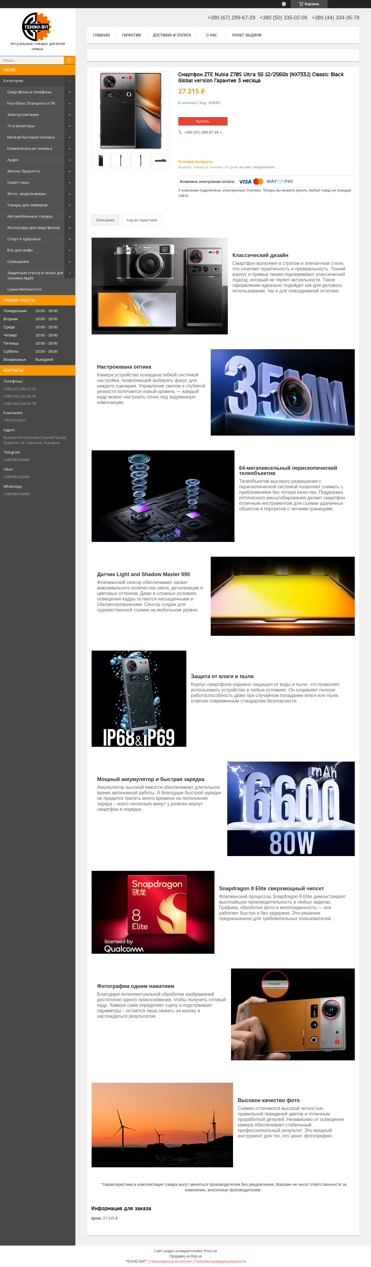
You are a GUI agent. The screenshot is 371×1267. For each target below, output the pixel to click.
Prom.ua (210, 1251)
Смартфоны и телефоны (29, 91)
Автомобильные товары (30, 216)
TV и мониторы (21, 125)
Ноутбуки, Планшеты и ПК (31, 103)
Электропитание (23, 114)
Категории (13, 80)
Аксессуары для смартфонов (33, 227)
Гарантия (131, 35)
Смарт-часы (18, 182)
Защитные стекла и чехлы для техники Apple (35, 275)
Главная (101, 35)
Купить (203, 121)
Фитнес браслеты (23, 171)
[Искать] (69, 60)
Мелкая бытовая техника (30, 137)
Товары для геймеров (27, 204)
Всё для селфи (20, 250)
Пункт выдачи (246, 35)
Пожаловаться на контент (171, 1261)
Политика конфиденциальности (220, 1261)
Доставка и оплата (172, 35)
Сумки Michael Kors (24, 289)
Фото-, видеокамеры (26, 193)
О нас (211, 35)
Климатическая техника (29, 148)
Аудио (13, 159)
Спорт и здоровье (24, 238)
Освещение (18, 261)
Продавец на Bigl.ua (185, 1256)
